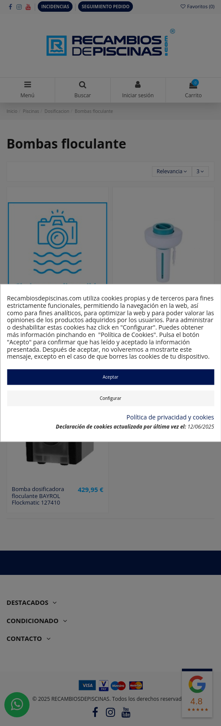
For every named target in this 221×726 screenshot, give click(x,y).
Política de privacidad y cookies (170, 417)
